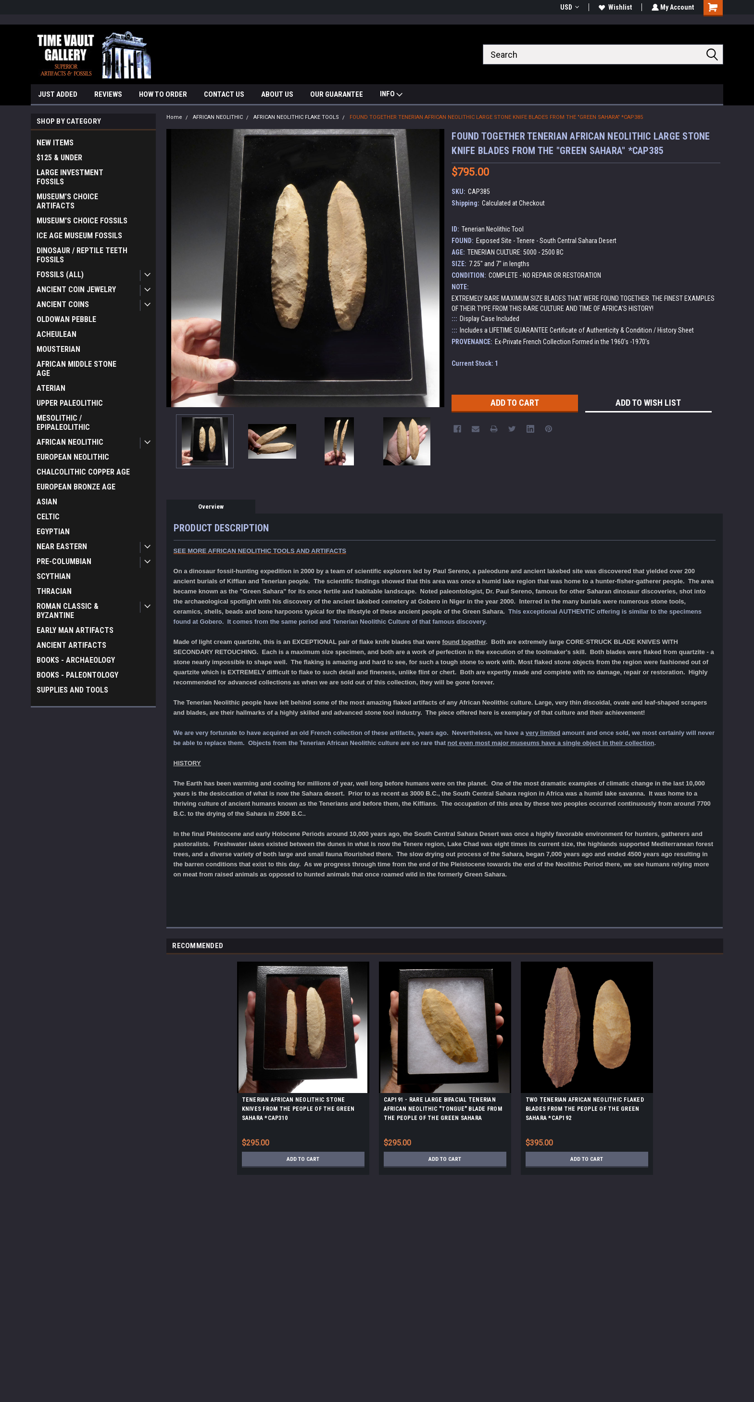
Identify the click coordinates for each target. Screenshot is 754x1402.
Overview (211, 506)
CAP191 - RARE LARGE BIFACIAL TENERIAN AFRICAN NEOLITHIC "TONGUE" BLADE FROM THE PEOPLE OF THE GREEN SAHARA (443, 1108)
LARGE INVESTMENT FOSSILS (70, 177)
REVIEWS (108, 94)
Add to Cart (303, 1159)
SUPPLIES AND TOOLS (72, 690)
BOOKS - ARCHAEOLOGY (76, 660)
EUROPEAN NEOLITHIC (73, 457)
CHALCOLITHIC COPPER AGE (83, 471)
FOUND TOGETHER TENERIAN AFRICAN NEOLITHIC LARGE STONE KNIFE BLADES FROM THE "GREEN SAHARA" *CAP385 (496, 117)
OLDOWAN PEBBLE (66, 319)
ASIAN (47, 501)
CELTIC (48, 516)
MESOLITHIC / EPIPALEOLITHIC (63, 422)
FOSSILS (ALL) (60, 274)
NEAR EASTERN (62, 546)
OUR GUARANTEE (336, 94)
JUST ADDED (57, 94)
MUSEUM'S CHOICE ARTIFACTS (67, 201)
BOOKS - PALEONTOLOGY (77, 675)
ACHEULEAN (56, 334)
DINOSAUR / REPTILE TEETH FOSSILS (82, 255)
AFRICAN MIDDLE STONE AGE (76, 369)
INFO (391, 95)
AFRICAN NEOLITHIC (70, 442)
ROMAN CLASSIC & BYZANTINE (68, 611)
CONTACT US (224, 94)
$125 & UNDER (59, 157)
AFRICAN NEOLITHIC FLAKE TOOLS (296, 117)
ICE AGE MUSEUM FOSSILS (79, 235)
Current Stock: (475, 363)
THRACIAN (54, 591)
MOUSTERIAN (58, 349)
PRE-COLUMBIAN (64, 561)
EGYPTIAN (53, 531)
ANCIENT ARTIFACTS (71, 645)
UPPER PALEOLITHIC (70, 403)
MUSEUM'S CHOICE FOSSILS (82, 220)
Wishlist (614, 7)
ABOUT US (277, 94)
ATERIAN (51, 388)
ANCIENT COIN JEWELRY (76, 289)
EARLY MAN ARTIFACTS (75, 630)
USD (568, 7)
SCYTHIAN (54, 576)
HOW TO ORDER (163, 94)
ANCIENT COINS (63, 304)
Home (174, 117)
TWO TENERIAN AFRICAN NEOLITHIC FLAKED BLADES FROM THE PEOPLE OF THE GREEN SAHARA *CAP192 (585, 1108)
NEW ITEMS (55, 142)
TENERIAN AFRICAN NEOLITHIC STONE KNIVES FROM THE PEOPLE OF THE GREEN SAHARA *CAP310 (298, 1108)
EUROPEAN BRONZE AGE (76, 486)
